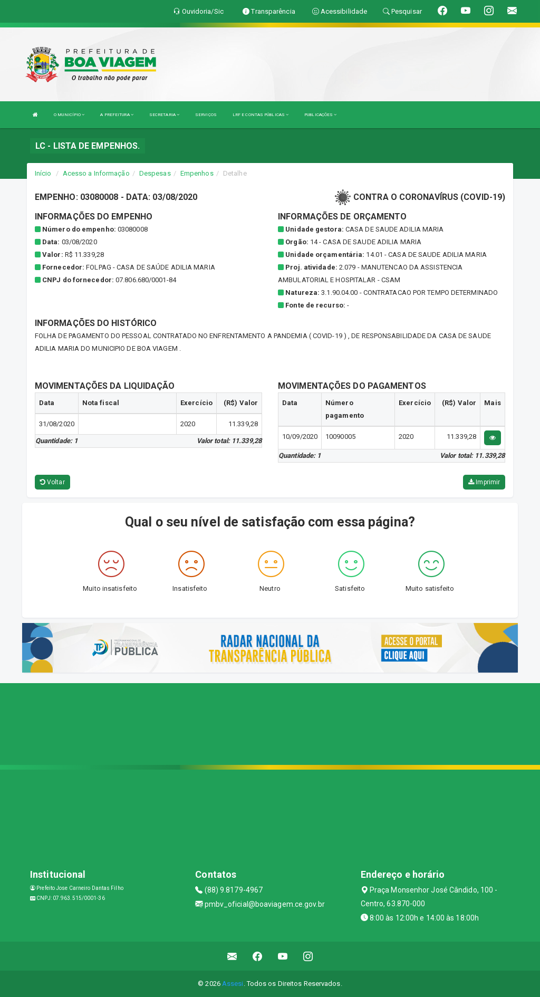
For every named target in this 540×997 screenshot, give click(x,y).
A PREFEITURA (116, 114)
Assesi (233, 984)
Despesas (155, 173)
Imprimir (484, 482)
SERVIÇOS (206, 114)
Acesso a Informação (96, 173)
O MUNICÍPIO (69, 114)
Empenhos (197, 173)
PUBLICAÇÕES (320, 114)
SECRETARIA (164, 114)
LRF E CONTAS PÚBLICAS (260, 114)
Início (43, 173)
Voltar (52, 482)
